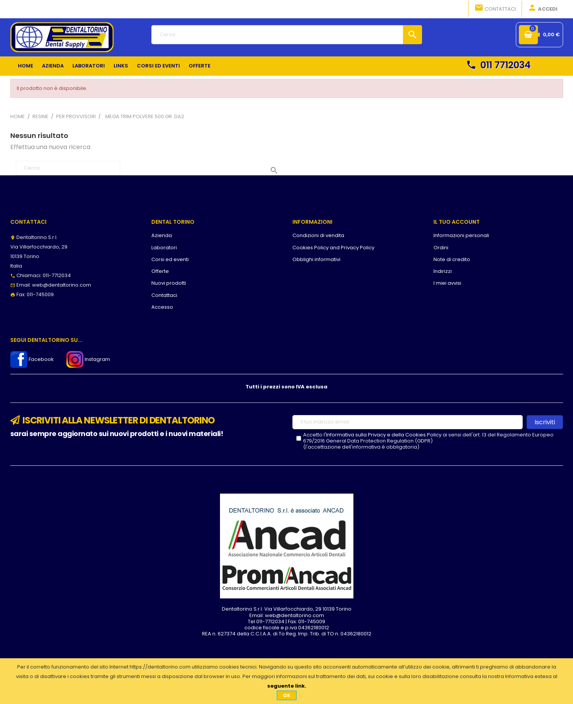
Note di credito (451, 259)
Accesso (162, 307)
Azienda (161, 235)
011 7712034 (498, 65)
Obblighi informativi (316, 259)
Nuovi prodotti (168, 283)
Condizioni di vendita (318, 235)
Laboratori (164, 247)
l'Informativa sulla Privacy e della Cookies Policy (382, 434)
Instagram (88, 359)
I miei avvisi (447, 283)
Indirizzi (442, 271)
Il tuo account (456, 222)
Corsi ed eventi (170, 259)
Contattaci (495, 8)
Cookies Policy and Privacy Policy (333, 247)
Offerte (160, 271)
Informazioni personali (461, 235)
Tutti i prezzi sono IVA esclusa (286, 386)
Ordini (440, 247)
